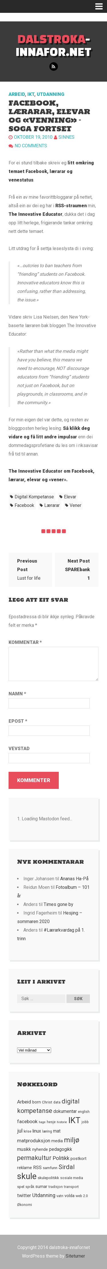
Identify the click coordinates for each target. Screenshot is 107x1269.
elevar (70, 496)
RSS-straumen (71, 205)
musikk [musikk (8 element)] (24, 1149)
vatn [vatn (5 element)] (59, 1196)
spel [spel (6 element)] (20, 1186)
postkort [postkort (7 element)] (78, 1158)
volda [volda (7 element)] (69, 1195)
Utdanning (50, 94)
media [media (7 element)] (57, 1140)
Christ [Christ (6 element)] (47, 1102)
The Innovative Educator (35, 214)
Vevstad (19, 748)
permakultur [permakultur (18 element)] (34, 1157)
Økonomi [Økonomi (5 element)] (24, 1205)
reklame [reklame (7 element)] (24, 1167)
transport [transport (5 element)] (71, 1187)
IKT (30, 94)
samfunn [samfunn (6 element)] (50, 1167)
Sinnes (66, 137)
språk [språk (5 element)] (29, 1187)
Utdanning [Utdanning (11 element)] (43, 1195)
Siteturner (75, 1256)
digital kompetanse (34, 496)
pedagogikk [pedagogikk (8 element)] (60, 1149)
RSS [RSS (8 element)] (37, 1167)
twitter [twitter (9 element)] (24, 1195)
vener (75, 505)
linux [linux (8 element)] (37, 1131)
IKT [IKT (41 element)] (74, 1120)
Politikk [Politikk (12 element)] (61, 1158)
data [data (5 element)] (56, 1102)
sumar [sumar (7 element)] (41, 1186)
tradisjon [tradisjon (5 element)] (56, 1187)
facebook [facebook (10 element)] (27, 1121)
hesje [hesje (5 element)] (51, 1122)
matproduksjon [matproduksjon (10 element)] (33, 1140)
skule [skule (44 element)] (27, 1176)
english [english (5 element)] (84, 1112)
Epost (18, 721)
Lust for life (29, 569)
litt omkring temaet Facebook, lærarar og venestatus (51, 171)
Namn (17, 693)
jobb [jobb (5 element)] (85, 1122)
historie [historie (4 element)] (62, 1122)
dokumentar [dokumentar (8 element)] (65, 1111)
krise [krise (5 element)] (27, 1131)
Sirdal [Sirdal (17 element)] (66, 1167)
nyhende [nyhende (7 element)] (40, 1149)
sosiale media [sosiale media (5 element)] (71, 1178)
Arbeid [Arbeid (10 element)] (24, 1102)
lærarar (52, 505)
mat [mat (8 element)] (56, 1131)
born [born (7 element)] (36, 1102)
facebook (24, 505)
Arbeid (17, 94)
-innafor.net (53, 45)
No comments (31, 145)
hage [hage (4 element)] (42, 1122)
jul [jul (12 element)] (20, 1131)
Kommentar (25, 642)
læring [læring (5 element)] (47, 1131)
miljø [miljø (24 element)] (71, 1140)
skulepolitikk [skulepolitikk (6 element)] (48, 1177)
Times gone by (58, 904)
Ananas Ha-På (74, 878)
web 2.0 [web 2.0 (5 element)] (82, 1196)
